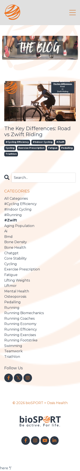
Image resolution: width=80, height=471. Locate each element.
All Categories (16, 198)
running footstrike (21, 340)
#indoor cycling (42, 142)
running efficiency (20, 329)
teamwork (13, 351)
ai (5, 231)
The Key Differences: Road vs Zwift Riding (37, 132)
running (11, 308)
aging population (19, 226)
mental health (16, 291)
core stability (15, 258)
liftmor (10, 286)
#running (13, 215)
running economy (20, 324)
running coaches (19, 318)
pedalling (67, 148)
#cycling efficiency (17, 142)
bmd (8, 237)
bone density (15, 242)
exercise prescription (31, 148)
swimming (13, 346)
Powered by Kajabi (40, 455)
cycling (10, 148)
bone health (15, 248)
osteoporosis (15, 297)
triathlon (11, 154)
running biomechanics (24, 313)
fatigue (52, 148)
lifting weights (17, 280)
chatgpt (11, 253)
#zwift (60, 142)
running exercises (20, 335)
